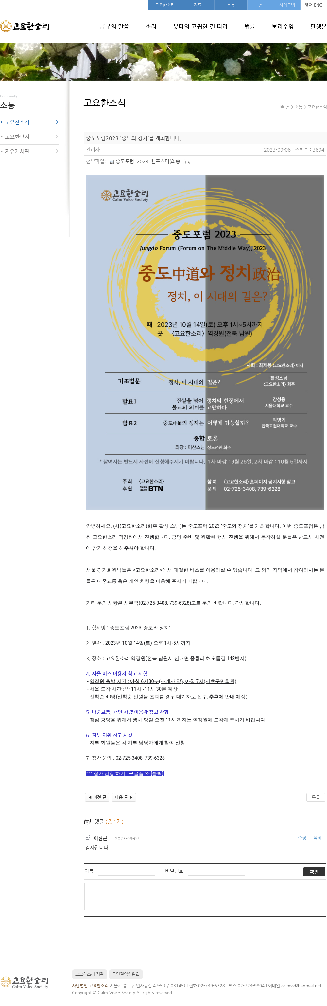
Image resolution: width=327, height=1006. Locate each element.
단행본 (318, 26)
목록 (316, 797)
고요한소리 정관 (89, 974)
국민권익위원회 (126, 974)
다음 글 (124, 797)
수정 (302, 837)
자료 (198, 4)
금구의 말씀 (114, 26)
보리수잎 (283, 26)
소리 (151, 26)
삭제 (317, 837)
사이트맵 (287, 4)
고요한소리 (165, 4)
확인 (314, 871)
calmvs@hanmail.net (301, 985)
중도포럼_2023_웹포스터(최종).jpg (153, 161)
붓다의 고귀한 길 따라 (200, 26)
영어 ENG (313, 4)
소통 (231, 4)
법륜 (249, 26)
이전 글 (97, 797)
